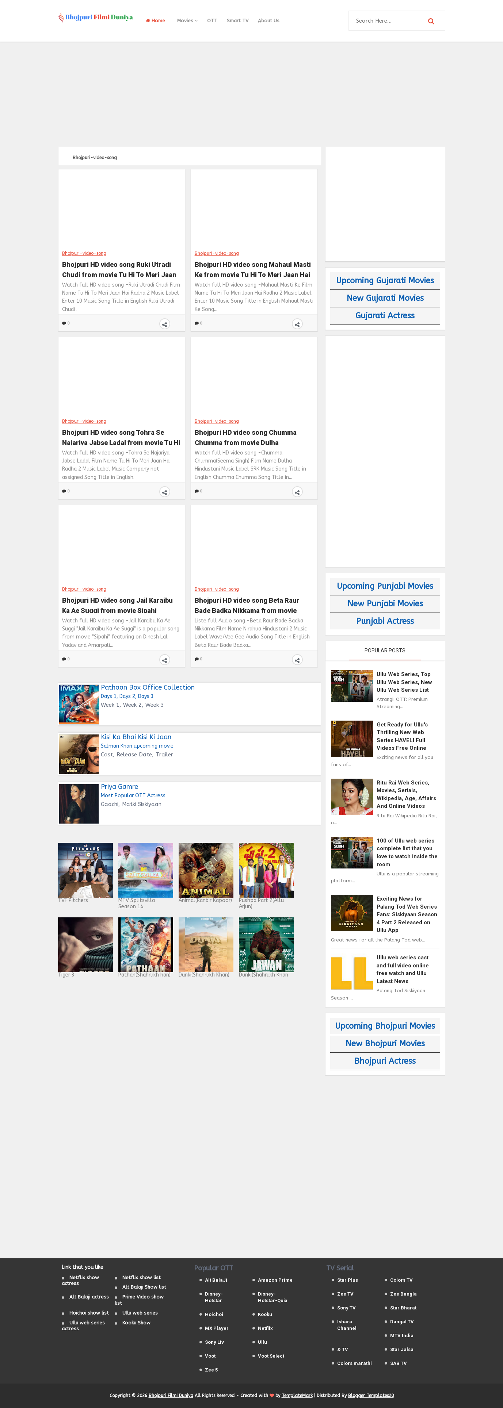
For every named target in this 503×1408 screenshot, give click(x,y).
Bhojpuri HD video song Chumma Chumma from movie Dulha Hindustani (246, 436)
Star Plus (347, 1280)
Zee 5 (211, 1370)
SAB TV (398, 1363)
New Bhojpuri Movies (385, 1043)
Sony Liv (214, 1342)
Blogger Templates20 (371, 1395)
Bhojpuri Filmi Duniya (171, 1395)
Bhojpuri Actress (385, 1061)
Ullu (262, 1342)
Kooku (265, 1314)
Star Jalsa (402, 1349)
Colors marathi (354, 1363)
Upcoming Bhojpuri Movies (385, 1026)
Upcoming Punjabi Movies (385, 586)
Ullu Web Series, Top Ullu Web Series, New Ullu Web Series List (404, 682)
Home (155, 20)
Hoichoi (214, 1314)
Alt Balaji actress (89, 1297)
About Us (268, 20)
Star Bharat (403, 1308)
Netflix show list (141, 1277)
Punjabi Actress (385, 621)
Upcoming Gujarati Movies (385, 280)
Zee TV (345, 1294)
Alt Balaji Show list (144, 1287)
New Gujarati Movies (385, 298)
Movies (187, 20)
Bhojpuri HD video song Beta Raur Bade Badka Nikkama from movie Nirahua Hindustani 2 (247, 604)
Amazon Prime (275, 1280)
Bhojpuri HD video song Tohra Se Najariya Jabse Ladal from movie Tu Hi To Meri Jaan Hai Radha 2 (121, 436)
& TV (342, 1349)
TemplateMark (297, 1395)
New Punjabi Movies (385, 604)
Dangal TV (402, 1321)
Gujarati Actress (385, 316)
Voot (210, 1356)
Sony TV (346, 1308)
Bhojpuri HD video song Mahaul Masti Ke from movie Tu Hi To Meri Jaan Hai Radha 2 (253, 268)
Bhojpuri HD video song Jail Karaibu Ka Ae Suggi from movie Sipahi (117, 604)
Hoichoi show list (89, 1313)
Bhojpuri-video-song (84, 253)
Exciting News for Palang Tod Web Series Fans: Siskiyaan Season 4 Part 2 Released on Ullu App (407, 914)
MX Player (217, 1328)
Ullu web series (140, 1313)
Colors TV (401, 1280)
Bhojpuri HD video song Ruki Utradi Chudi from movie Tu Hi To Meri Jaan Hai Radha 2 (119, 268)
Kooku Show (136, 1322)
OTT (212, 20)
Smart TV (237, 20)
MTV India (402, 1335)
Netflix (265, 1328)
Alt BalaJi (216, 1280)
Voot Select (271, 1356)
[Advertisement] (252, 93)
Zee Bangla (403, 1294)
